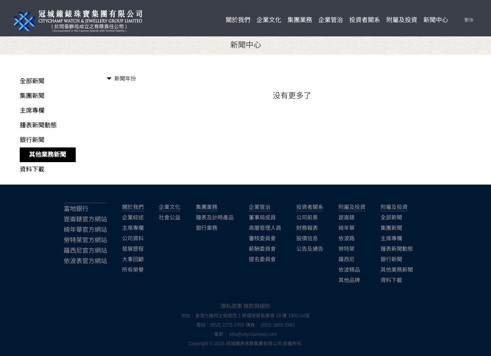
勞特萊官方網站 (85, 240)
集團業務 (299, 20)
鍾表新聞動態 (38, 125)
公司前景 (307, 217)
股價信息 (307, 238)
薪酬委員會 (262, 249)
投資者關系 (364, 20)
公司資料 (133, 238)
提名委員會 (262, 259)
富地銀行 (76, 208)
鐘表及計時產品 (215, 217)
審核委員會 (262, 238)
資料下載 (32, 169)
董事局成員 (262, 217)
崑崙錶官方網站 (85, 219)
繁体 (469, 20)
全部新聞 (32, 81)
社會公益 (169, 217)
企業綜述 (133, 217)
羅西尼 (346, 259)
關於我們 (238, 20)
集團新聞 (32, 95)
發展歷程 (133, 249)
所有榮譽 (133, 270)
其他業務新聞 (47, 154)
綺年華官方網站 (85, 229)
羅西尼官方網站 (85, 250)
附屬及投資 (401, 20)
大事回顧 (133, 259)
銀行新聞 (32, 140)
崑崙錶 (346, 217)
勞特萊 (346, 249)
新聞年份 (125, 78)
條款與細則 (256, 306)
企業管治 (330, 20)
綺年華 (346, 228)
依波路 (346, 238)
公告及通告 (309, 249)
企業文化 (269, 20)
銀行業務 (206, 228)
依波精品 (349, 270)
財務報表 (307, 228)
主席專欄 (32, 110)
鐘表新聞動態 (397, 249)
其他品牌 (349, 280)
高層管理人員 (265, 228)
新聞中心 (435, 20)
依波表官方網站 (85, 261)
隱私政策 (231, 306)
